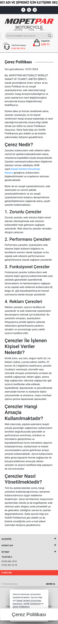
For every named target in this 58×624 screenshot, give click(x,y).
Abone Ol (50, 583)
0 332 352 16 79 (9, 565)
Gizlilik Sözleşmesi (32, 603)
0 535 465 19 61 (9, 561)
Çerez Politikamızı (21, 606)
